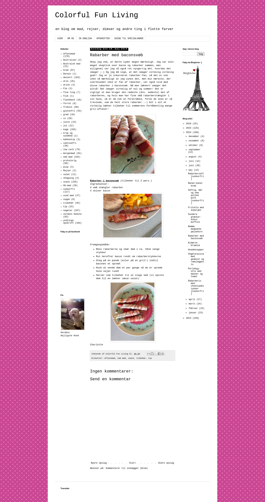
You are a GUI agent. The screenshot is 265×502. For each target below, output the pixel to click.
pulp (66, 167)
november (194, 141)
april (192, 299)
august (193, 157)
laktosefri (69, 143)
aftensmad (109, 358)
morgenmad (69, 153)
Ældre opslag (166, 463)
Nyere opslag (99, 463)
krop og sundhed (67, 134)
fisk (66, 96)
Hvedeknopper (196, 250)
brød (66, 70)
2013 (189, 318)
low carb (68, 149)
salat (66, 174)
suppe (66, 199)
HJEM (60, 38)
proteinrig (69, 160)
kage (66, 129)
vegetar (67, 210)
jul (65, 125)
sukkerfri (69, 189)
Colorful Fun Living (96, 15)
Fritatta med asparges (196, 208)
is (64, 118)
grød (66, 114)
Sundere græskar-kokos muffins (194, 218)
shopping (68, 178)
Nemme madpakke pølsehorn (195, 229)
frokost (67, 107)
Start (132, 463)
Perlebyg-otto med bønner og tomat (195, 272)
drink (66, 85)
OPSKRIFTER (103, 38)
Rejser (67, 170)
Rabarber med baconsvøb (196, 237)
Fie (65, 88)
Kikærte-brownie (194, 244)
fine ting (69, 92)
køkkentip (69, 139)
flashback (69, 100)
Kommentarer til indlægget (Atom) (127, 468)
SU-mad (67, 185)
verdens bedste (72, 214)
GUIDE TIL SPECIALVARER (128, 38)
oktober (194, 145)
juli (192, 161)
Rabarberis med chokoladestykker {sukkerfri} (196, 287)
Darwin (67, 74)
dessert (67, 77)
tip (150, 358)
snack (131, 358)
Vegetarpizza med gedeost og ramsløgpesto (196, 259)
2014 (189, 132)
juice (66, 122)
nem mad (122, 358)
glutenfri (69, 111)
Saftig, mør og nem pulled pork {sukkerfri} (196, 197)
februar (194, 308)
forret (67, 103)
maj (191, 170)
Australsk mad (71, 64)
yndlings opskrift (68, 221)
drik (66, 81)
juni (192, 165)
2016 (189, 123)
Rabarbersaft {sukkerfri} (196, 176)
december (194, 136)
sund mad (68, 195)
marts (192, 304)
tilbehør (141, 358)
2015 (189, 128)
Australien (69, 60)
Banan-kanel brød (195, 184)
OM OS (70, 38)
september (194, 149)
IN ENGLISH (85, 38)
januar (193, 312)
